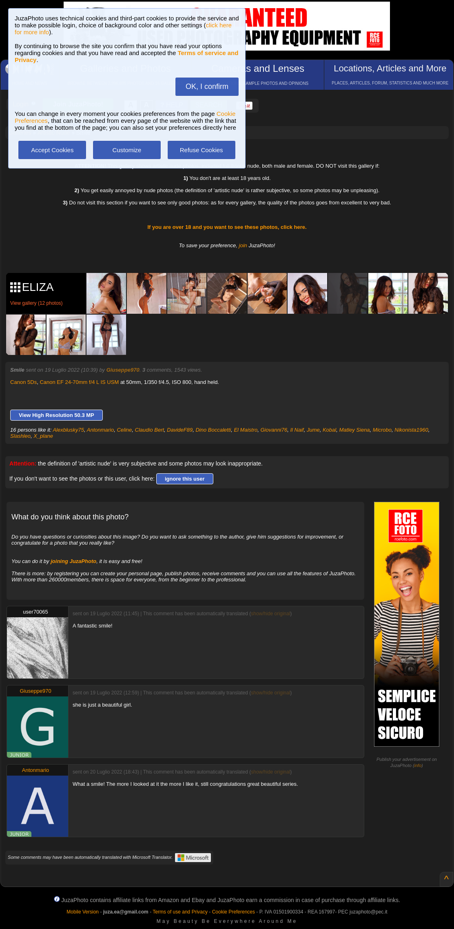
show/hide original (270, 613)
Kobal (329, 430)
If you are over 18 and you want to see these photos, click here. (226, 227)
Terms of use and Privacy (180, 912)
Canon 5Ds (23, 382)
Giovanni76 (273, 430)
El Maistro (245, 430)
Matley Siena (354, 430)
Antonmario (100, 430)
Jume (313, 430)
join (243, 245)
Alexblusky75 (68, 430)
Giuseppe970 (123, 370)
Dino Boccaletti (213, 430)
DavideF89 (180, 430)
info (418, 765)
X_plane (43, 436)
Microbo (382, 430)
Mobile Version (82, 912)
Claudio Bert (149, 430)
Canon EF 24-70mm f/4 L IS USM (79, 382)
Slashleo (20, 436)
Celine (124, 430)
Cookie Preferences (233, 912)
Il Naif (296, 430)
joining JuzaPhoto (73, 561)
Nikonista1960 (411, 430)
